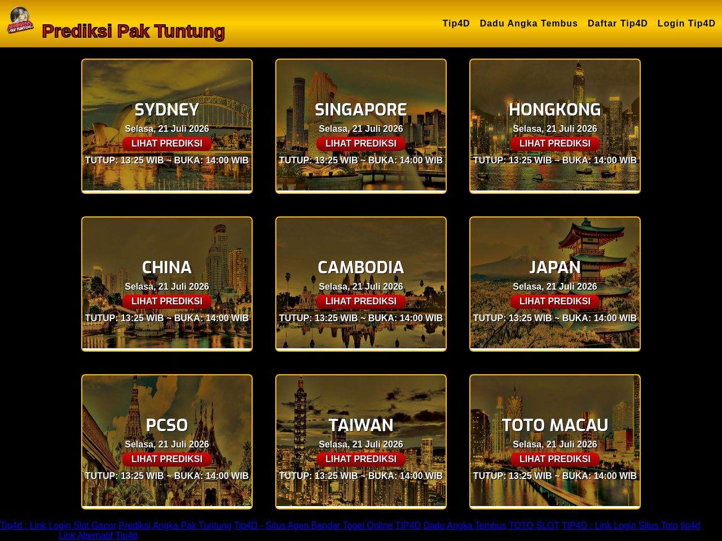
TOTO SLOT (534, 525)
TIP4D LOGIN (28, 535)
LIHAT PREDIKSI (166, 143)
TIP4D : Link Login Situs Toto (620, 525)
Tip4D (456, 23)
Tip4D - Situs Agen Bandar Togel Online (313, 525)
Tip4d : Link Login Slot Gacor (58, 525)
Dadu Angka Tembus (529, 23)
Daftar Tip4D (618, 23)
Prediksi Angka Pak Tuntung (174, 525)
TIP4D (408, 525)
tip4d (690, 525)
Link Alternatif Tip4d (98, 535)
